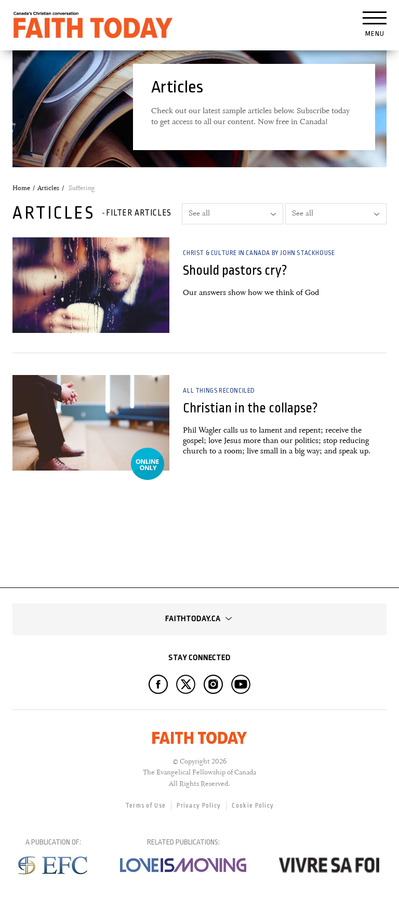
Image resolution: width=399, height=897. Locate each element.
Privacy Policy (199, 805)
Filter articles (138, 213)
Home (21, 188)
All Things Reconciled (219, 390)
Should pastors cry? (235, 270)
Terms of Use (145, 805)
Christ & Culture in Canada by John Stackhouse (259, 253)
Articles (48, 188)
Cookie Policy (253, 805)
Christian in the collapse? (250, 407)
